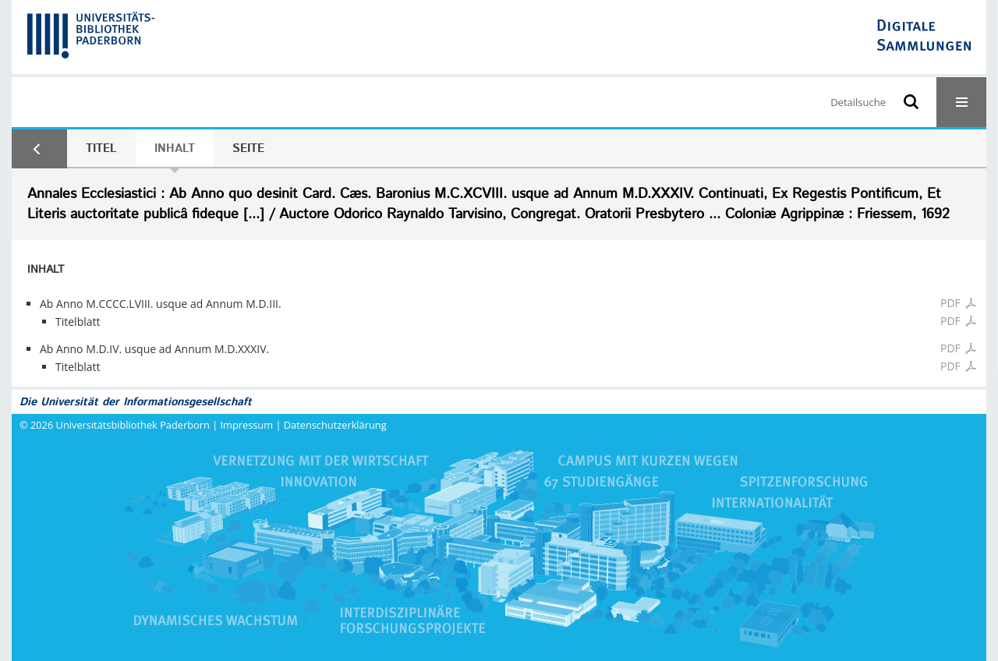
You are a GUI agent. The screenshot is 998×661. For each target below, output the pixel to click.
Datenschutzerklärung (335, 425)
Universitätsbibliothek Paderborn (133, 425)
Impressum (247, 425)
